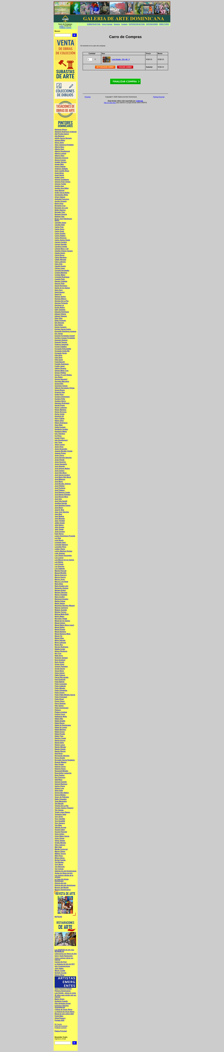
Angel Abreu (59, 173)
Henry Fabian (59, 418)
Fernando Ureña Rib (62, 351)
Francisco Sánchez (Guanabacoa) (62, 1006)
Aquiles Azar (59, 186)
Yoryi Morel (59, 864)
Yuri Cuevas (59, 869)
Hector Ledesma (61, 407)
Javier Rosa (59, 447)
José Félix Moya (61, 473)
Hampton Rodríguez (62, 403)
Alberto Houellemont (62, 151)
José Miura (59, 481)
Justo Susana (60, 531)
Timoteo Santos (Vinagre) (64, 808)
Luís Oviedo (59, 564)
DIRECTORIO (164, 24)
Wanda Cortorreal (61, 849)
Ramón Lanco (60, 745)
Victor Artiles (59, 834)
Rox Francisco (60, 777)
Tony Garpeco (60, 823)
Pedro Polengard (61, 697)
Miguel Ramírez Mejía (62, 634)
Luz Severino (59, 566)
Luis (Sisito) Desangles (63, 555)
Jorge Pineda (59, 460)
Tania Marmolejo (61, 801)
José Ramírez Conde (62, 492)
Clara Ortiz (59, 264)
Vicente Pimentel (61, 832)
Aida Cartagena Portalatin (64, 145)
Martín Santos (60, 603)
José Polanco (60, 490)
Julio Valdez (59, 968)
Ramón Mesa (59, 975)
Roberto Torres (60, 766)
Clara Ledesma (60, 262)
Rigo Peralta (59, 764)
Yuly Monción (60, 867)
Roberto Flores (60, 769)
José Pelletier (60, 486)
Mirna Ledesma (60, 642)
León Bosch (59, 540)
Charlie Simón (60, 253)
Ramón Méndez (60, 747)
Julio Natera (59, 525)
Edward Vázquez (61, 316)
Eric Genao (59, 333)
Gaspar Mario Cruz (61, 370)
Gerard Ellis (59, 383)
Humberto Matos (61, 431)
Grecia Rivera (60, 390)
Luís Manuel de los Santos (64, 560)
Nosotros (117, 24)
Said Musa (58, 779)
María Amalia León (61, 586)
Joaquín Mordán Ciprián (63, 451)
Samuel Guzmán (61, 782)
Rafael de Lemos (61, 727)
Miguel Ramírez (60, 632)
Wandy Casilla (60, 970)
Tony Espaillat (60, 821)
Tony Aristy (59, 816)
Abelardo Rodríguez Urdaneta (66, 132)
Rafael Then (59, 736)
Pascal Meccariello (61, 677)
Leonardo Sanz (60, 542)
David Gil (58, 294)
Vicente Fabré (60, 830)
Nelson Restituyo (61, 651)
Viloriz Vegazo (60, 840)
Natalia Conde (60, 649)
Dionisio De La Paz (61, 301)
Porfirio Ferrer (60, 714)
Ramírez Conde (60, 738)
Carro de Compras (61, 1026)
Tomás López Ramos (62, 812)
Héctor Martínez (60, 410)
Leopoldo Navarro (61, 545)
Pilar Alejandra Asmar (63, 1003)
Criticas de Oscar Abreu (63, 1009)
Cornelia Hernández (62, 270)
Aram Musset (59, 190)
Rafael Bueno (60, 723)
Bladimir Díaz (59, 216)
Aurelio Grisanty (61, 201)
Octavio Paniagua (61, 666)
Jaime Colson (60, 444)
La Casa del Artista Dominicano (62, 880)
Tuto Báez (58, 825)
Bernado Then (60, 212)
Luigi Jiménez (60, 553)
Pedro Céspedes (61, 684)
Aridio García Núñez (62, 192)
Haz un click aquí (110, 103)
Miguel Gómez (60, 623)
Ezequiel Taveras (61, 342)
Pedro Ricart (59, 699)
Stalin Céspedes (61, 799)
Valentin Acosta (60, 827)
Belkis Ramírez (60, 210)
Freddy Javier (60, 366)
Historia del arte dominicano (65, 885)
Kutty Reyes (59, 534)
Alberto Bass (59, 147)
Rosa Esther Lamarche (63, 773)
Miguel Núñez (60, 627)
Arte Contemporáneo (62, 966)
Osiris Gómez (60, 673)
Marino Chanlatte (61, 595)
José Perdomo (60, 488)
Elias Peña (58, 318)
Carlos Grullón (60, 233)
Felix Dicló (58, 357)
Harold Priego (60, 405)
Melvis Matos (59, 616)
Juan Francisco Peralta (63, 989)
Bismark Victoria (61, 214)
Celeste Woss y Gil (61, 249)
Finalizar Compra (65, 27)
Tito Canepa (59, 810)
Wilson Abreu (60, 858)
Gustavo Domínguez (62, 397)
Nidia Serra (59, 655)
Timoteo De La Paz (61, 806)
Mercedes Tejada (61, 618)
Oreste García (60, 669)
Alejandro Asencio (61, 158)
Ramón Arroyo (60, 740)
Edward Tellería (60, 314)
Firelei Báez (59, 1016)
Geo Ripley (59, 377)
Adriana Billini (60, 140)
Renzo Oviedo (60, 758)
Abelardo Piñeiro (61, 129)
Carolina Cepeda (61, 246)
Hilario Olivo (59, 420)
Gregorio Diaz (60, 392)
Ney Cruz (58, 653)
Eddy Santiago (60, 310)
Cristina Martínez (61, 273)
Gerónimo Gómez (61, 386)
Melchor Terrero (60, 612)
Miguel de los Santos (62, 621)
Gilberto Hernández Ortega (64, 388)
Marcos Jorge (60, 579)
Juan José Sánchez (62, 512)
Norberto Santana (61, 658)
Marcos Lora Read (61, 581)
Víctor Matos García (62, 836)
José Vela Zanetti (61, 501)
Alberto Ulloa (59, 156)
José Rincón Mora (61, 497)
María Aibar (59, 584)
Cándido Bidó (60, 225)
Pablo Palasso (60, 675)
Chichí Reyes (59, 255)
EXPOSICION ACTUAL (137, 24)
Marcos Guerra (60, 577)
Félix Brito (58, 355)
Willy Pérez (59, 856)
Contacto (124, 24)
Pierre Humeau (60, 703)
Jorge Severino (60, 462)
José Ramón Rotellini (62, 494)
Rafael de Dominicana (63, 725)
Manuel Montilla (60, 573)
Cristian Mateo (60, 275)
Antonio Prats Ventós (62, 182)
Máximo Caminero (61, 608)
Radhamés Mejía (61, 716)
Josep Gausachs (61, 464)
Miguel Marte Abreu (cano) (64, 625)
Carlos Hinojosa (60, 238)
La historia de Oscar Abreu (64, 1012)
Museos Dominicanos (63, 890)
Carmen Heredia (61, 244)
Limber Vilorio (60, 549)
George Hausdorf (61, 379)
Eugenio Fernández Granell (65, 336)
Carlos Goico (59, 229)
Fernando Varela (61, 353)
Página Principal (61, 1031)
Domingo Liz (59, 305)
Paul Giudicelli (60, 679)
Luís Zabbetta (60, 568)
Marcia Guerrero (61, 575)
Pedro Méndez (60, 688)
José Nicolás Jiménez (63, 484)
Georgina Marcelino (62, 381)
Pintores (58, 710)
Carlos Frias (59, 227)
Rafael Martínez (60, 729)
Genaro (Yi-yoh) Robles (63, 375)
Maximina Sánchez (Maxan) (65, 605)
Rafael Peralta (60, 734)
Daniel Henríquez (61, 286)
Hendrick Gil (59, 416)
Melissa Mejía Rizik (62, 614)
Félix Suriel (59, 360)
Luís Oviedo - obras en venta (65, 993)
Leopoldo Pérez (60, 547)
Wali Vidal (58, 847)
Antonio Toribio (60, 184)
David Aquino (60, 292)
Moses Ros (59, 645)
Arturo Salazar (60, 197)
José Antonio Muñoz (62, 468)
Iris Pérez (58, 436)
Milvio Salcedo (60, 640)
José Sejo (58, 499)
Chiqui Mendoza (61, 257)
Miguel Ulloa (59, 638)
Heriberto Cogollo (61, 1001)
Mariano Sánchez (61, 592)
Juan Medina (59, 516)
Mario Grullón (60, 597)
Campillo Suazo (60, 222)
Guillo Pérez (59, 394)
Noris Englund (60, 660)
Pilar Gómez (59, 706)
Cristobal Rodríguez (62, 277)
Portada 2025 (59, 1020)
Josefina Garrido (61, 503)
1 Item (61, 26)
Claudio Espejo (60, 266)
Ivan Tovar (58, 442)
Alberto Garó (59, 149)
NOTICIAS (58, 917)
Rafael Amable (60, 721)
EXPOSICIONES (152, 24)
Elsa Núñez (59, 325)
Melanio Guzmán (61, 610)
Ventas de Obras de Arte (63, 873)
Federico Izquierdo (61, 344)
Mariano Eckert (60, 590)
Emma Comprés (60, 327)
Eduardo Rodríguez (62, 312)
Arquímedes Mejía (61, 195)
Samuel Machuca (61, 784)
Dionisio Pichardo (61, 303)
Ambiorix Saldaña (61, 169)
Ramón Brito (59, 743)
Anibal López (59, 177)
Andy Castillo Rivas (62, 171)
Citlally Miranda (60, 259)
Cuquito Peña (60, 279)
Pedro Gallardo (60, 686)
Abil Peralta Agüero (62, 134)
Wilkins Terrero (60, 853)
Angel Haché (59, 175)
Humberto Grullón (61, 429)
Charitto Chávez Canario (64, 251)
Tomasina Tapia (60, 814)
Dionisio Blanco (60, 299)
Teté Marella (59, 803)
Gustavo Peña (60, 399)
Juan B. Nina (59, 510)
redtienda (139, 101)
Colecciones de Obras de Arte (66, 954)
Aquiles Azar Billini (62, 188)
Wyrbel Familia (60, 860)
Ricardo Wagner (60, 762)
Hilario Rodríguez (61, 423)
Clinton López (60, 268)
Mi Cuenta (58, 1024)
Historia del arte (60, 883)
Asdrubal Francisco (62, 199)
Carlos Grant (59, 231)
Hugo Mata (59, 425)
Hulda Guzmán (60, 427)
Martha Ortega (60, 601)
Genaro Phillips (60, 373)
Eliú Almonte (59, 323)
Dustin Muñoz (60, 307)
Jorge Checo (59, 455)
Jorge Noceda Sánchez (63, 457)
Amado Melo (59, 164)
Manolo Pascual (60, 571)
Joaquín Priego (60, 453)
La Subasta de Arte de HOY (65, 964)
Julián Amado (60, 523)
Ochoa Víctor (59, 664)
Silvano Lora (59, 788)
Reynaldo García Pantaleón (65, 760)
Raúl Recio (59, 753)
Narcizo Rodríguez (61, 647)
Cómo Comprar (107, 24)
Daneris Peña (59, 283)
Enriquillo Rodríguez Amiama (65, 331)
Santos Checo (60, 786)
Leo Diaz (58, 538)
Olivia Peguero (60, 1018)
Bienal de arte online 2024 (64, 1014)
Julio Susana (59, 527)
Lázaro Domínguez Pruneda (65, 536)
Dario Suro (59, 290)
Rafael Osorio (60, 732)
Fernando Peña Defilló (63, 349)
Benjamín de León (61, 208)
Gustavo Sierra (60, 401)
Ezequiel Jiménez (61, 340)
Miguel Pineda (60, 629)
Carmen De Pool (61, 962)
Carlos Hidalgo (60, 236)
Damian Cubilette (61, 281)
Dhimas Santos (60, 296)
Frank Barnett (60, 362)
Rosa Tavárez (60, 775)
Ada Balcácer (59, 136)
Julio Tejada (59, 529)
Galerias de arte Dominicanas (65, 871)
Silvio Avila (59, 790)
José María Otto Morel (63, 477)
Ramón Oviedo (60, 749)
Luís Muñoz (59, 562)
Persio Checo (60, 701)
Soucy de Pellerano (62, 797)
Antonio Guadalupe (62, 179)
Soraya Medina (60, 795)
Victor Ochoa (59, 838)
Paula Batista (59, 682)
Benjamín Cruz (60, 206)
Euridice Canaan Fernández (65, 338)
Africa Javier (59, 142)
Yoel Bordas (59, 862)
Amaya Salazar (60, 166)
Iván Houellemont (61, 440)
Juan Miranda (60, 518)
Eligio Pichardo (60, 320)
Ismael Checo (60, 438)
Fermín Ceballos (61, 347)
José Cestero (59, 471)
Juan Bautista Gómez (62, 505)
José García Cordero (62, 475)
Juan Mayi (58, 514)
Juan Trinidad (60, 521)
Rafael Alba (59, 719)
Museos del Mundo (62, 887)
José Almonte (60, 466)
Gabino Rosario (60, 368)
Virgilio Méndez (60, 843)
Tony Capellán (60, 819)
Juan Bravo (59, 508)
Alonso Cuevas (60, 160)
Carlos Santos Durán (62, 240)
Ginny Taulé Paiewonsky (64, 956)
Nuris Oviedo (59, 662)
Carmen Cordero (61, 242)
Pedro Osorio (59, 692)
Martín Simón (59, 999)
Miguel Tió (58, 636)
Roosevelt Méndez (61, 771)
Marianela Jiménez (61, 588)
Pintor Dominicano (61, 708)
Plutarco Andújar (61, 712)
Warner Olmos (60, 851)
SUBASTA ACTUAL (93, 24)
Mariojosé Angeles (61, 599)
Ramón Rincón (60, 751)
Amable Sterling (60, 162)
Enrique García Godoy (63, 329)
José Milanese (60, 479)
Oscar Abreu (59, 671)
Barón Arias (59, 203)
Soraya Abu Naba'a (62, 793)
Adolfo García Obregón (63, 138)
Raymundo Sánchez (62, 756)
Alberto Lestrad (60, 153)
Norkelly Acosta (60, 973)
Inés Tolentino (60, 434)
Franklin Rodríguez (62, 364)
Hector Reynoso (61, 412)
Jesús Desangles (61, 449)
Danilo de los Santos (62, 288)
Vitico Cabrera (60, 845)
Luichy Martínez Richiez (63, 551)
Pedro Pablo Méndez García (65, 695)
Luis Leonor (59, 558)
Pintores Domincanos (63, 991)
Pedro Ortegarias (61, 690)
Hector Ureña (59, 414)
